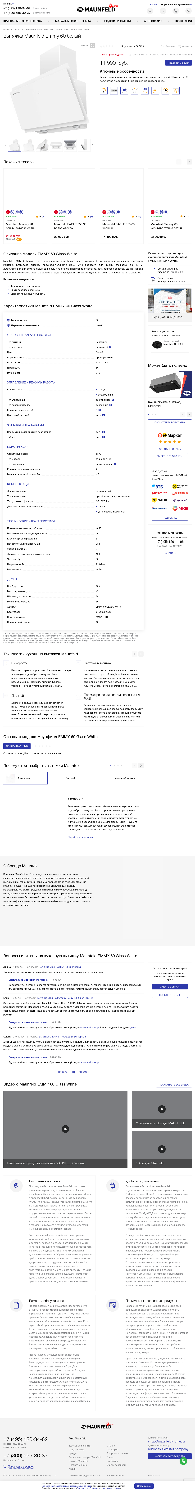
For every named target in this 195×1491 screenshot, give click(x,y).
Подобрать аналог (178, 63)
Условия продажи (115, 1475)
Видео (110, 1457)
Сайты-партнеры (116, 1465)
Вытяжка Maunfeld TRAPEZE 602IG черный (62, 1036)
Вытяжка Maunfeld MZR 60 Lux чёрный (60, 967)
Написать (170, 535)
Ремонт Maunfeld (78, 1461)
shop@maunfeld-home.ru (166, 1441)
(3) (43, 216)
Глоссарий (112, 1449)
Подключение (76, 1449)
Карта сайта (154, 1475)
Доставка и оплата (79, 1445)
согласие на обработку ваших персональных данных (66, 1486)
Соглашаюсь (144, 1486)
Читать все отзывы (169, 451)
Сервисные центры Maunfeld (85, 1457)
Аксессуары (153, 21)
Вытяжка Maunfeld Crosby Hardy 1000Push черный (65, 998)
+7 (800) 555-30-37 (17, 12)
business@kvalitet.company (168, 1449)
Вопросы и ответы (117, 1453)
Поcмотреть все (170, 995)
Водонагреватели (117, 21)
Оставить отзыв (170, 444)
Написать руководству (170, 1456)
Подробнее (170, 500)
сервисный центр (89, 1027)
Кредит (73, 1453)
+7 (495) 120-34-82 (17, 8)
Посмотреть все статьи (169, 422)
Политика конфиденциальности (84, 1475)
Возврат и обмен (78, 1465)
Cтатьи (111, 1445)
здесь (132, 1027)
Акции (153, 4)
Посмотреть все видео (174, 1084)
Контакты (112, 1461)
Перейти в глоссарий (80, 837)
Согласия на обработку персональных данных (98, 1488)
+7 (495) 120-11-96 (170, 524)
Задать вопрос (170, 986)
